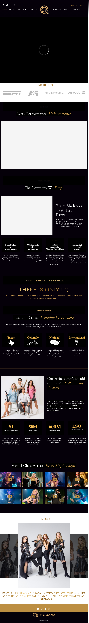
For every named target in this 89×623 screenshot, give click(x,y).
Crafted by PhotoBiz (43, 620)
